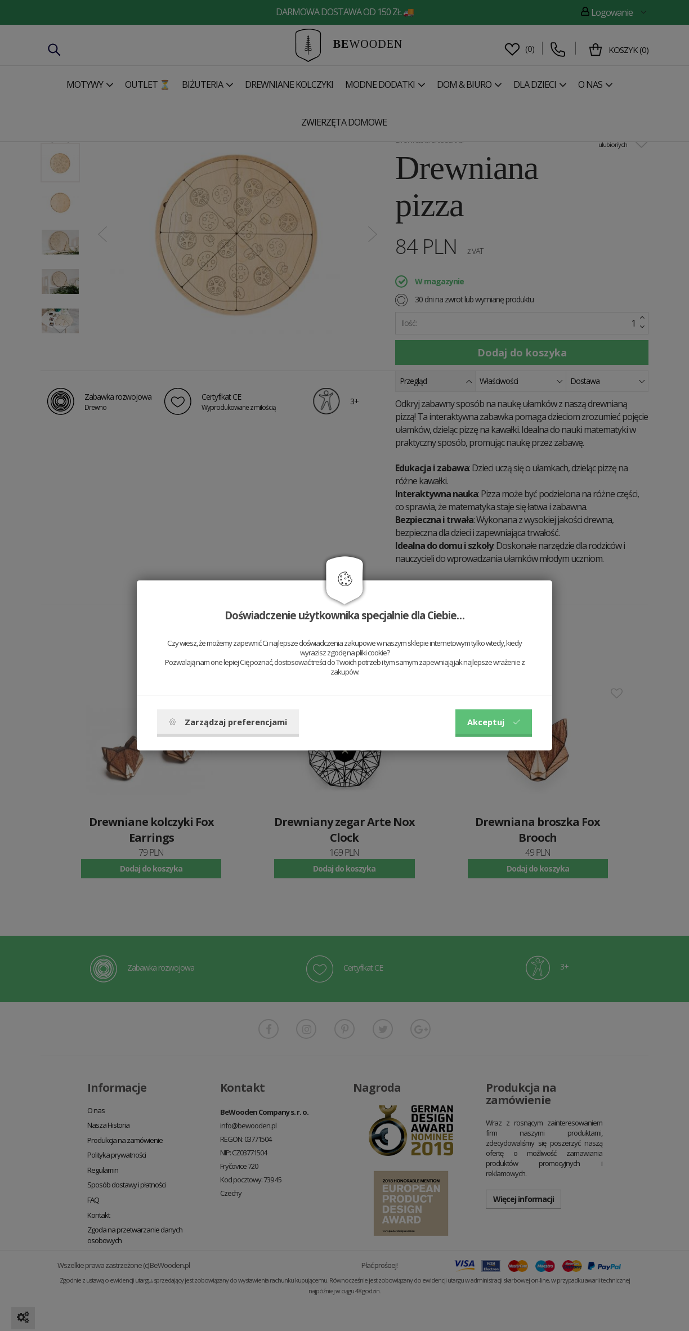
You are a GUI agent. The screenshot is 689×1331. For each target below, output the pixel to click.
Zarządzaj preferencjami (228, 721)
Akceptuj (493, 721)
